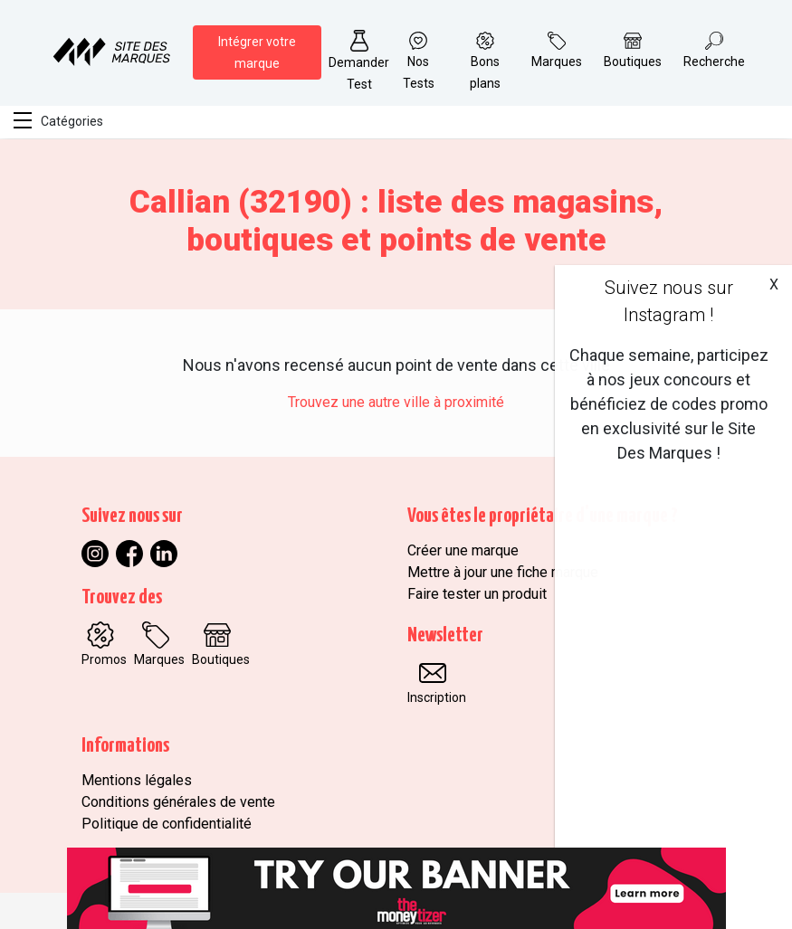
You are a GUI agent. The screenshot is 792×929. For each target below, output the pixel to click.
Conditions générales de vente (178, 802)
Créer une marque (463, 550)
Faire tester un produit (477, 593)
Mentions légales (136, 780)
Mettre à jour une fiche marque (502, 572)
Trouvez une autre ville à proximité (396, 402)
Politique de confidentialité (166, 823)
